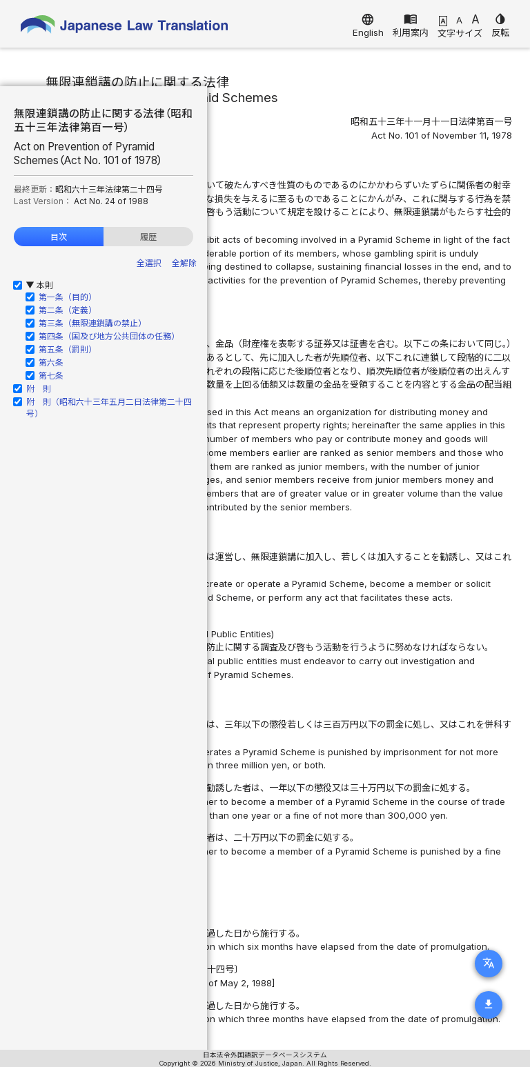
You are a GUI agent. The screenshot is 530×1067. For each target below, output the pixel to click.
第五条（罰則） (68, 349)
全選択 (149, 263)
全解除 (184, 263)
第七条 (51, 375)
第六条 (51, 362)
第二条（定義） (68, 310)
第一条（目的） (68, 297)
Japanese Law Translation (124, 27)
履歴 (148, 237)
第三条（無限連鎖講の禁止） (92, 323)
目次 (58, 237)
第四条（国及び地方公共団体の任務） (109, 336)
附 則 (38, 388)
